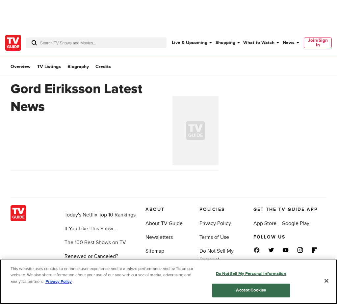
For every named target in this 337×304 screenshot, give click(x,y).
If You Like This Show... (91, 228)
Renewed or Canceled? (91, 256)
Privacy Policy (215, 223)
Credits (103, 66)
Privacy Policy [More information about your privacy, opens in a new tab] (58, 281)
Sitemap (154, 251)
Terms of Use (214, 237)
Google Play (295, 223)
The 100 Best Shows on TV (95, 242)
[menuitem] (191, 43)
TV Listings (49, 66)
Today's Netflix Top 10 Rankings (100, 215)
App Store (264, 223)
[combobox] (96, 43)
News (289, 42)
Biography (78, 66)
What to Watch (258, 42)
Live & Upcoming (189, 42)
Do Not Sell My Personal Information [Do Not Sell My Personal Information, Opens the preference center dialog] (251, 273)
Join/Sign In (318, 43)
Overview (21, 66)
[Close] (326, 280)
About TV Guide (164, 223)
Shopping (225, 42)
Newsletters (159, 237)
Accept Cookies (251, 290)
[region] (168, 281)
